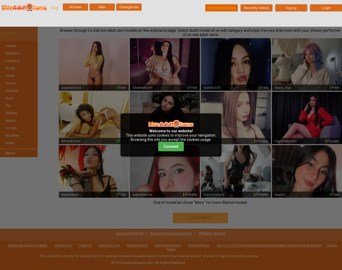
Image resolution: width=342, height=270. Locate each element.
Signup (291, 8)
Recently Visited (256, 8)
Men (102, 7)
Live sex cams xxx (221, 8)
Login (326, 8)
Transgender (129, 7)
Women (75, 7)
